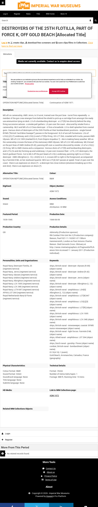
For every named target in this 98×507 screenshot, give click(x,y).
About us (51, 472)
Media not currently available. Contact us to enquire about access (49, 61)
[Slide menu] (2, 2)
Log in (5, 14)
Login (6, 433)
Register (17, 14)
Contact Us (51, 468)
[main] (49, 241)
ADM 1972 (54, 395)
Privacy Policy (50, 476)
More (63, 14)
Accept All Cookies (58, 91)
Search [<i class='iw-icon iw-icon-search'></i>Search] (96, 20)
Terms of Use (50, 479)
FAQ (38, 14)
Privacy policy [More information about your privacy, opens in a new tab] (29, 83)
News (28, 14)
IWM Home (50, 14)
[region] (49, 85)
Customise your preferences (38, 91)
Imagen (49, 496)
